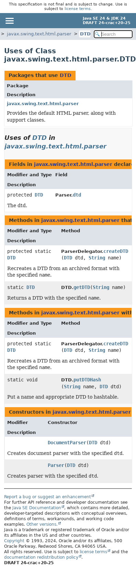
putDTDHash (87, 379)
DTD (85, 33)
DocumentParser (67, 442)
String (97, 257)
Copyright (14, 540)
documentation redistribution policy (41, 557)
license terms (78, 9)
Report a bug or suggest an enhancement (47, 496)
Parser (56, 465)
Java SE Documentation (36, 507)
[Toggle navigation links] (9, 20)
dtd (77, 195)
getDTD (81, 287)
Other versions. (42, 524)
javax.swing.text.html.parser (39, 33)
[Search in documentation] (113, 34)
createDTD (115, 251)
